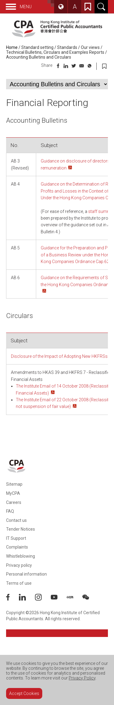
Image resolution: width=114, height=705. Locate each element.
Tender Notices (20, 529)
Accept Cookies (24, 693)
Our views (90, 47)
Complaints (17, 547)
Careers (13, 502)
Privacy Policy (82, 678)
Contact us (16, 520)
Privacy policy (19, 565)
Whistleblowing (20, 556)
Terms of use (19, 583)
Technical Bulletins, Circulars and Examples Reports (55, 52)
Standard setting (37, 47)
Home (12, 47)
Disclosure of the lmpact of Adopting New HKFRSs (59, 356)
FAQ (10, 511)
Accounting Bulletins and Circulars (38, 57)
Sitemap (14, 484)
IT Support (16, 538)
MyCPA (13, 493)
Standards (67, 47)
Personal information (26, 574)
